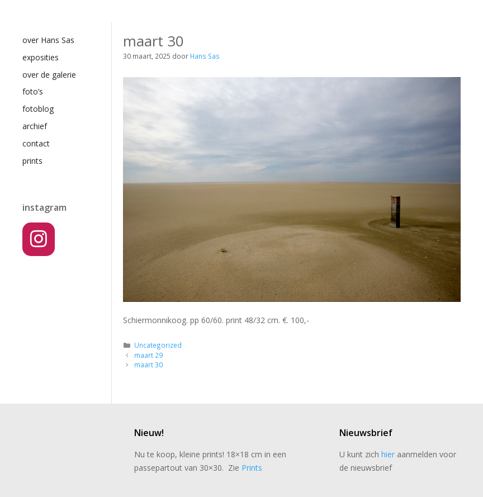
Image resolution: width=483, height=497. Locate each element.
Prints (252, 467)
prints (32, 160)
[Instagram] (38, 239)
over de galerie (49, 74)
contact (36, 143)
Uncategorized (158, 344)
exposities (40, 57)
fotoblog (38, 108)
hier (388, 454)
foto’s (32, 91)
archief (34, 126)
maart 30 (148, 364)
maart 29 (148, 355)
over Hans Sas (48, 40)
